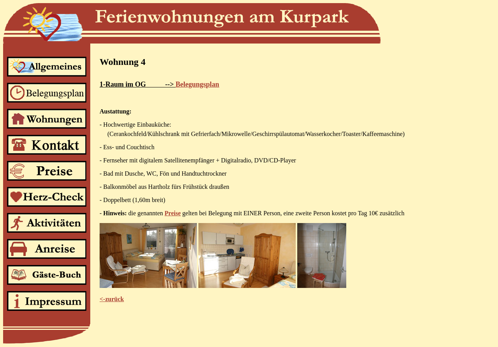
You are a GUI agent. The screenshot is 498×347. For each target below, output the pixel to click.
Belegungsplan (197, 84)
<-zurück (112, 299)
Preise (173, 213)
